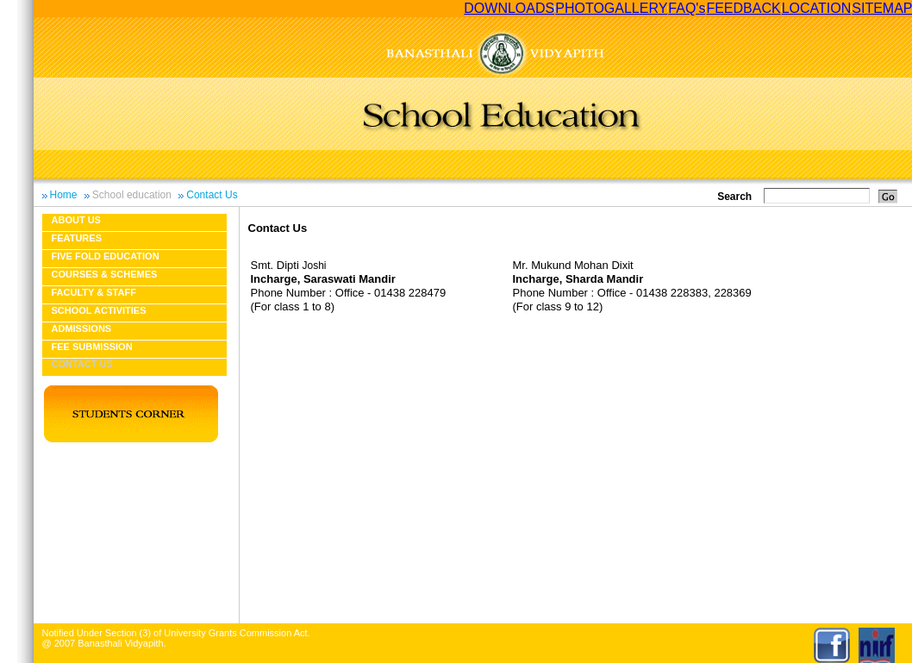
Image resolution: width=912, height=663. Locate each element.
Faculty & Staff (94, 292)
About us (76, 220)
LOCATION (817, 8)
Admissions (82, 328)
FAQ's (686, 8)
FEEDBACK (743, 8)
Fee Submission (92, 346)
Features (77, 238)
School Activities (99, 310)
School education (132, 195)
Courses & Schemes (105, 274)
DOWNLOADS (509, 8)
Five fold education (105, 256)
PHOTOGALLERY (611, 8)
